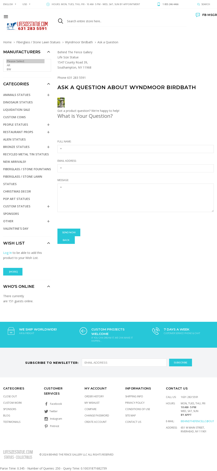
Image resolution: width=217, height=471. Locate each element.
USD (24, 4)
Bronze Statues (16, 147)
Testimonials (11, 422)
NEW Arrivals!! (14, 162)
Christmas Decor (17, 191)
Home (7, 42)
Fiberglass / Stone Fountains (27, 169)
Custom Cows (14, 117)
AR (25, 65)
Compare (90, 409)
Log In (7, 253)
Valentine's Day (15, 228)
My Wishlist (92, 403)
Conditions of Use (137, 409)
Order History (94, 396)
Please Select (25, 61)
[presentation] (89, 220)
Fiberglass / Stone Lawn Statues (38, 42)
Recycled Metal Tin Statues (26, 154)
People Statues (15, 124)
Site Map (130, 415)
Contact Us (133, 422)
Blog (6, 415)
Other (8, 221)
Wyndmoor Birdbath (79, 42)
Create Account (96, 422)
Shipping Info (134, 396)
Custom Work (12, 403)
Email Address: (67, 161)
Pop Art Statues (16, 199)
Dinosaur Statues (18, 102)
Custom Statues (16, 206)
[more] (13, 271)
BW (25, 69)
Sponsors (11, 214)
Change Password (97, 415)
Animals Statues (16, 95)
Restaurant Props (18, 132)
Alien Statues (14, 139)
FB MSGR (206, 15)
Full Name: (64, 141)
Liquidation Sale (16, 110)
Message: (63, 180)
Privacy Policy (135, 403)
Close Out (10, 396)
